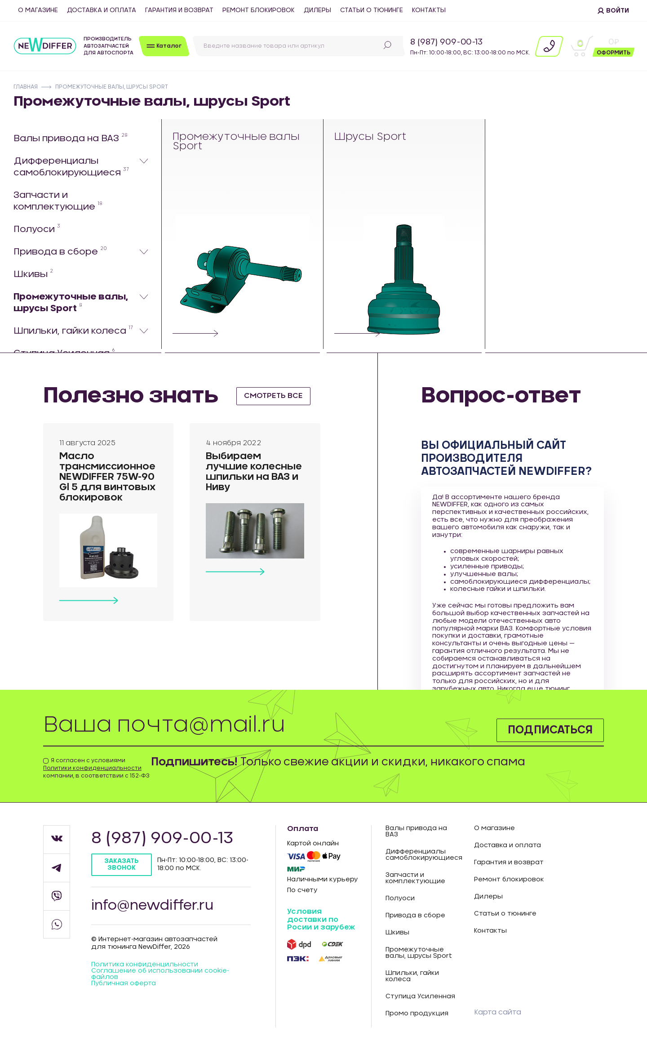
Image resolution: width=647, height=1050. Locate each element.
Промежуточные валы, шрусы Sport (70, 302)
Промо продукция (417, 1013)
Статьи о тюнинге (371, 10)
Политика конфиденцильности (144, 964)
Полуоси (36, 229)
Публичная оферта (123, 983)
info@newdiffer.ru (152, 905)
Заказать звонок (121, 864)
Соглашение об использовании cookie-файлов (160, 974)
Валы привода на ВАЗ (70, 138)
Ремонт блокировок (258, 10)
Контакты (429, 10)
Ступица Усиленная (420, 996)
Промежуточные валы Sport (236, 142)
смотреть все (273, 395)
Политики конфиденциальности (92, 768)
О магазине (38, 10)
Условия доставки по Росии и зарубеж (321, 919)
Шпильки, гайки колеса (73, 330)
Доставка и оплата (101, 10)
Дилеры (317, 10)
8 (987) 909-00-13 (446, 42)
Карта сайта (497, 1012)
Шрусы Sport (370, 137)
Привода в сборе (60, 251)
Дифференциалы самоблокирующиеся (71, 166)
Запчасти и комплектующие (57, 201)
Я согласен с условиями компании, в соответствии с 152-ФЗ (96, 768)
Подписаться (550, 730)
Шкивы (33, 274)
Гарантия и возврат (179, 10)
